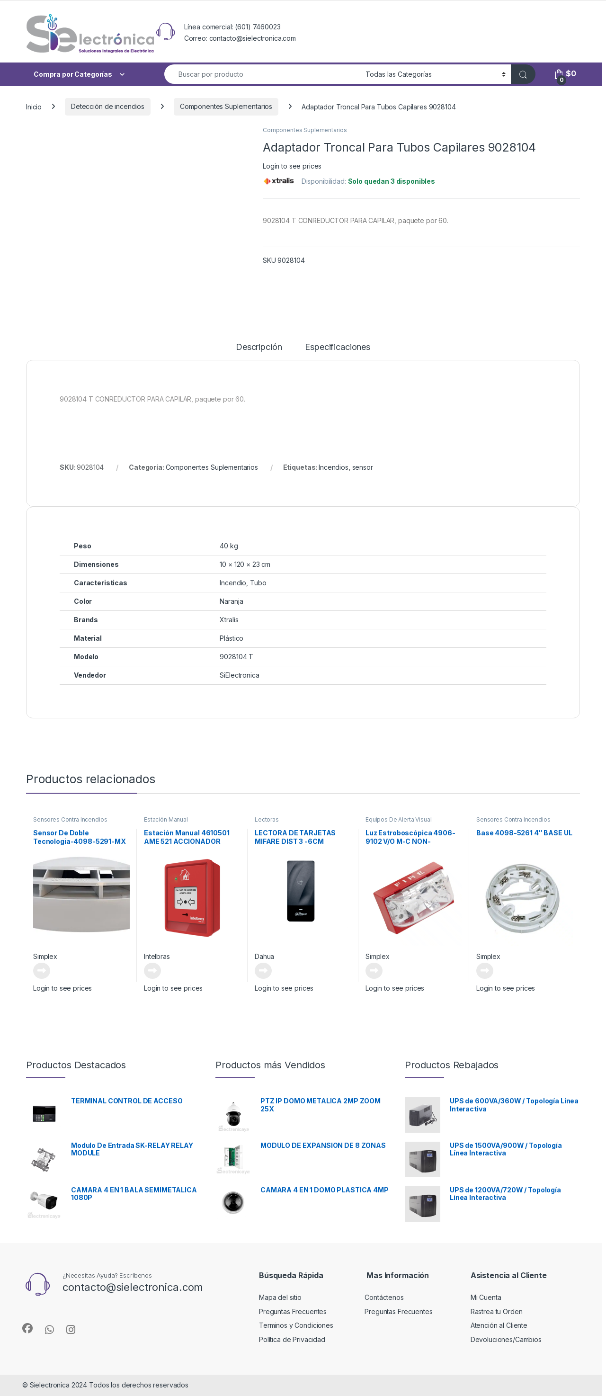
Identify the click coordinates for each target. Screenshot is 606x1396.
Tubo (258, 583)
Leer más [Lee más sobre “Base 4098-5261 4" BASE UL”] (484, 971)
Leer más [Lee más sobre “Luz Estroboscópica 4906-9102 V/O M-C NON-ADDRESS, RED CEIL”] (374, 971)
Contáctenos (384, 1297)
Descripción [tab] (259, 347)
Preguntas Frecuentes (293, 1311)
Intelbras (157, 956)
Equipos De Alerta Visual (398, 819)
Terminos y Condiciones (296, 1325)
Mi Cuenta (486, 1297)
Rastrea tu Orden (497, 1311)
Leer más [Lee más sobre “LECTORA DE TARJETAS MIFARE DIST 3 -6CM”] (263, 971)
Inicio (34, 106)
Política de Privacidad (292, 1339)
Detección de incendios (107, 106)
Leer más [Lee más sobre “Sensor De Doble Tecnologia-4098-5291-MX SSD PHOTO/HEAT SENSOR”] (41, 971)
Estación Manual (166, 819)
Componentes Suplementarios (226, 106)
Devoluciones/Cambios (506, 1339)
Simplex (45, 956)
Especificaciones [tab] (337, 347)
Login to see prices (292, 166)
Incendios (333, 467)
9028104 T (236, 657)
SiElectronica (239, 675)
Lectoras (267, 819)
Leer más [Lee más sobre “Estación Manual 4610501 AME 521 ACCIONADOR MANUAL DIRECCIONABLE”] (152, 971)
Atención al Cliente (499, 1325)
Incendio (233, 583)
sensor (362, 467)
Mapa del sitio (280, 1297)
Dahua (264, 956)
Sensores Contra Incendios (70, 819)
